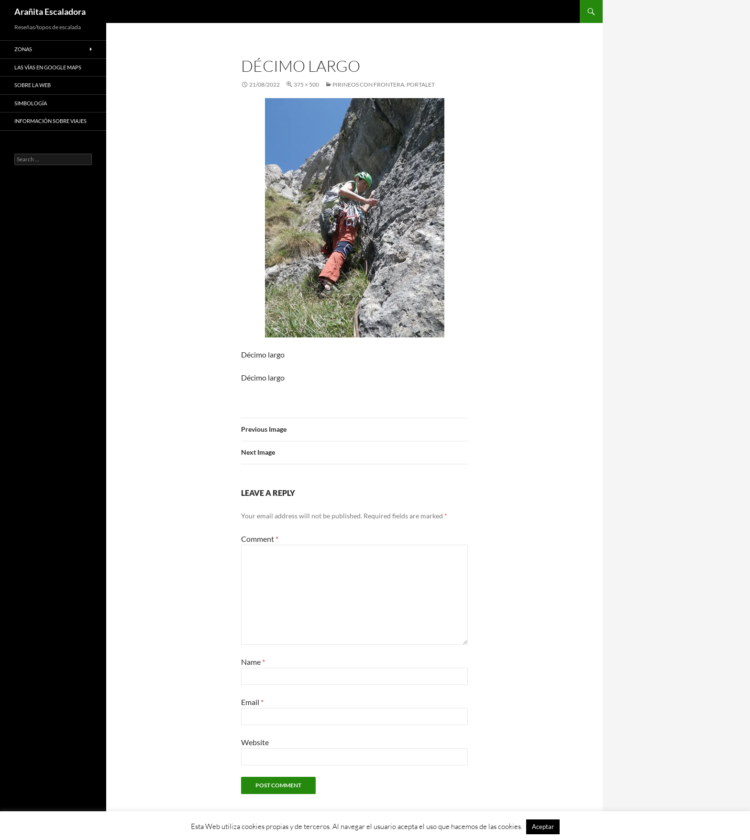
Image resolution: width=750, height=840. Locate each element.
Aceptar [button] (543, 826)
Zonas (23, 49)
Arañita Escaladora (50, 11)
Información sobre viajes (50, 121)
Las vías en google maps (47, 67)
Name (253, 661)
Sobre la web (32, 85)
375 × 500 (306, 84)
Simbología (30, 103)
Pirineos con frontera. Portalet (383, 84)
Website (255, 742)
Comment (259, 538)
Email (252, 701)
